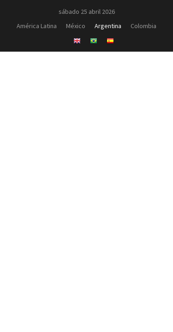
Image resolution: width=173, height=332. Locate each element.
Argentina (108, 26)
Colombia (143, 26)
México (75, 26)
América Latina (37, 26)
